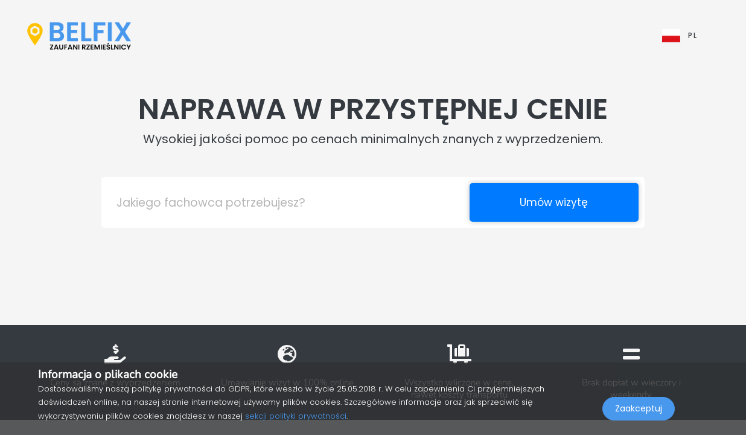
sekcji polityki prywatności (295, 416)
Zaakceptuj (638, 408)
